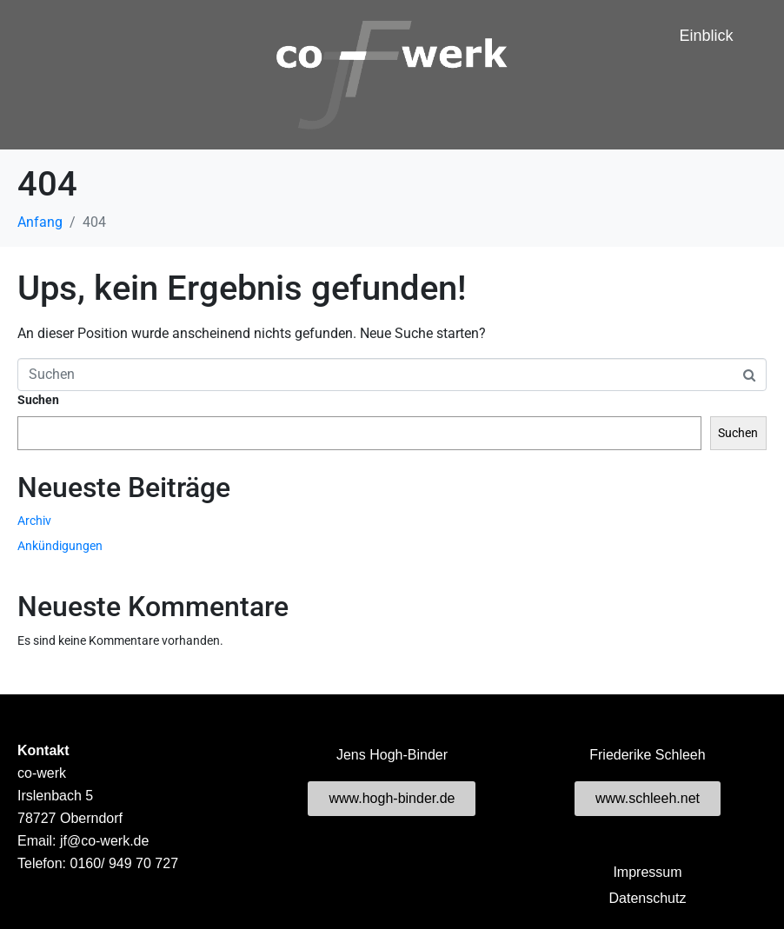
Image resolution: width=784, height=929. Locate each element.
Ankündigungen (60, 546)
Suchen (38, 400)
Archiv (34, 521)
